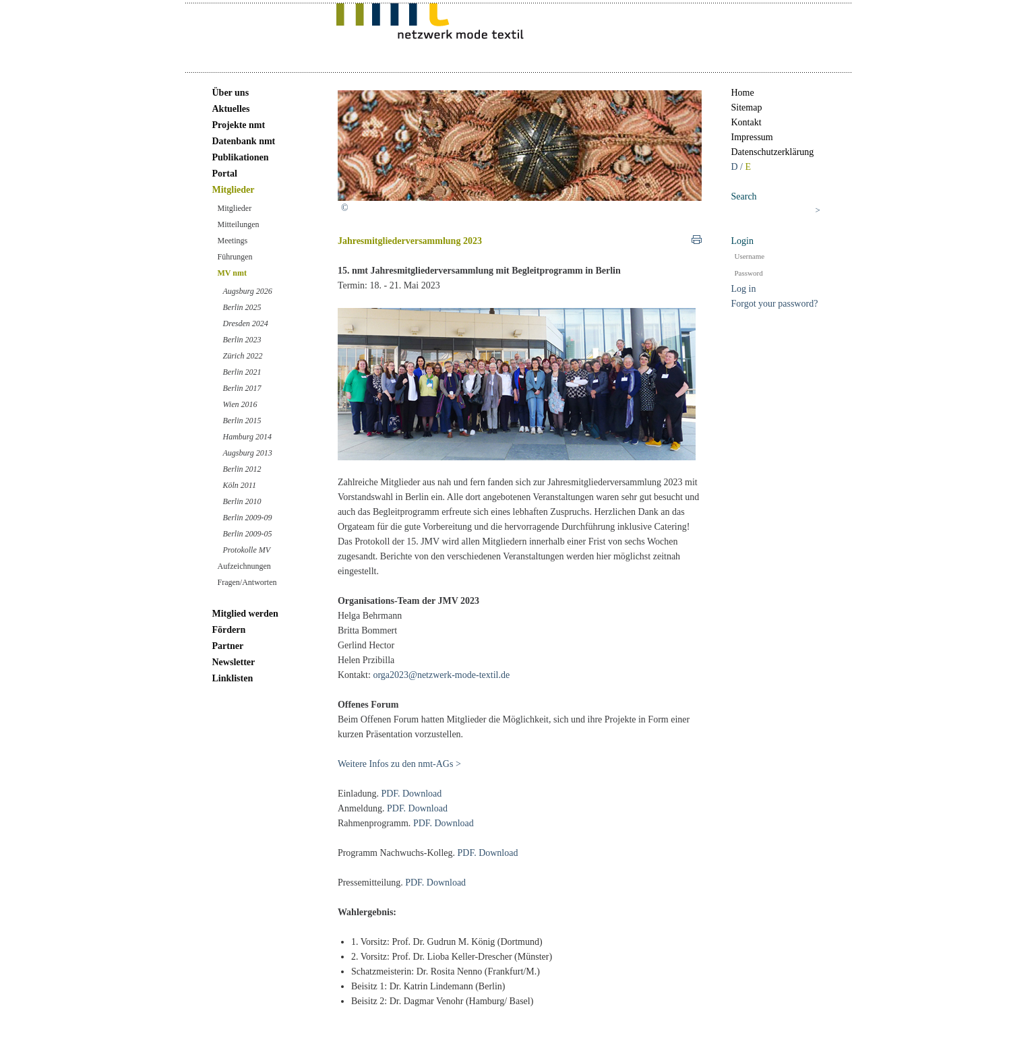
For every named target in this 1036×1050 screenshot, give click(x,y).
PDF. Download (411, 794)
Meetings (233, 240)
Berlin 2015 (242, 420)
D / (738, 167)
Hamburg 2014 (247, 436)
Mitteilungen (239, 224)
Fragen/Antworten (247, 582)
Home (742, 93)
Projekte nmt (239, 125)
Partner (228, 646)
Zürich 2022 (243, 356)
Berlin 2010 (242, 501)
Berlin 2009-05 (247, 533)
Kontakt (746, 122)
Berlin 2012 (242, 469)
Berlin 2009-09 (247, 517)
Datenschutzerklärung (772, 152)
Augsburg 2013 (247, 453)
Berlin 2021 (242, 372)
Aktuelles (231, 109)
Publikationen (240, 157)
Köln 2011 (239, 485)
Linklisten (232, 678)
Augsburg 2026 (247, 291)
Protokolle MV (247, 550)
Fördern (229, 630)
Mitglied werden (245, 614)
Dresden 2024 (245, 323)
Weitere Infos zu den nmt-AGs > (399, 764)
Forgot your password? (774, 304)
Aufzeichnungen (244, 566)
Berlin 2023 (242, 339)
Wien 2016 (240, 404)
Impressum (752, 137)
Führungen (235, 256)
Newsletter (233, 662)
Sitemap (746, 107)
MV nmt (232, 273)
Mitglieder (233, 190)
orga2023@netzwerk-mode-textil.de (441, 675)
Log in (743, 289)
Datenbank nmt (244, 141)
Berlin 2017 (242, 388)
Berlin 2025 (242, 307)
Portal (224, 173)
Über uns (230, 93)
